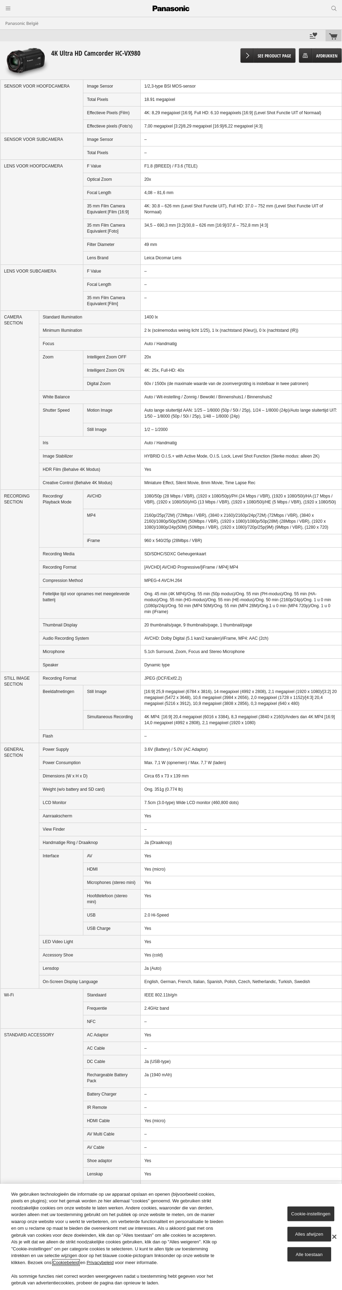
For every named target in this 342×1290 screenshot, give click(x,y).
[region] (171, 1237)
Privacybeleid (99, 1262)
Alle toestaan (309, 1254)
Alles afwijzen (309, 1234)
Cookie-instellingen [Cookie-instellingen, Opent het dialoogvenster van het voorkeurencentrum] (310, 1213)
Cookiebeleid (66, 1262)
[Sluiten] (334, 1236)
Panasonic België (22, 23)
